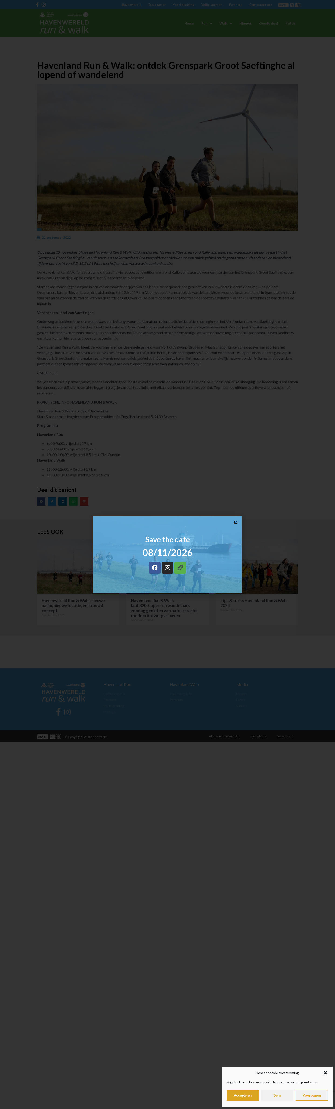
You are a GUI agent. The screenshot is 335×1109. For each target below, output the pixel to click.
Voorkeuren (312, 1095)
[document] (167, 554)
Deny (277, 1095)
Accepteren (243, 1095)
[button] (325, 1073)
